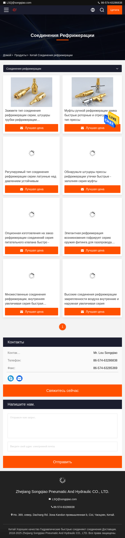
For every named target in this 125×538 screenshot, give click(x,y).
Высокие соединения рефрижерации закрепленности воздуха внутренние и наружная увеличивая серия (91, 299)
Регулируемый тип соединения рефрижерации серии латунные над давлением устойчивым (30, 176)
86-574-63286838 (109, 2)
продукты (20, 55)
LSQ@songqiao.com (17, 2)
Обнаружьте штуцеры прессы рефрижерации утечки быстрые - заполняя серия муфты (87, 176)
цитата (114, 9)
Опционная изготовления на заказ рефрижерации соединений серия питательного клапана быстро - (29, 238)
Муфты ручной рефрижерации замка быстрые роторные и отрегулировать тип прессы (90, 115)
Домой (7, 55)
